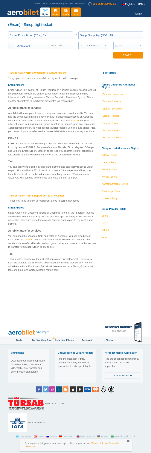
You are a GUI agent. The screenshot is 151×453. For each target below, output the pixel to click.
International (23, 436)
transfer (66, 12)
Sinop (105, 215)
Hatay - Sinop (109, 162)
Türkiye (39, 436)
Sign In (138, 14)
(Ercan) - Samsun (111, 101)
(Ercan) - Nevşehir (111, 137)
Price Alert (87, 340)
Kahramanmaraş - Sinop (115, 183)
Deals (19, 340)
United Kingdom (86, 436)
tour (76, 12)
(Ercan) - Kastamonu (113, 94)
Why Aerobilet (56, 3)
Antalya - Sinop (110, 169)
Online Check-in (40, 3)
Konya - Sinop (109, 176)
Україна (102, 436)
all (120, 45)
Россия (51, 436)
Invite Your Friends (64, 340)
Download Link (122, 375)
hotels (55, 12)
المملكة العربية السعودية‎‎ (123, 436)
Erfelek (105, 230)
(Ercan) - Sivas (110, 123)
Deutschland (66, 436)
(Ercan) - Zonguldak (112, 108)
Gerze (105, 223)
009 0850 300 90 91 (102, 4)
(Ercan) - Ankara (111, 115)
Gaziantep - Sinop (111, 191)
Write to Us (80, 3)
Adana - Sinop (109, 155)
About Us (68, 3)
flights (45, 12)
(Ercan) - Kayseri (111, 130)
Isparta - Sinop (110, 198)
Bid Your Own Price (42, 340)
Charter (109, 340)
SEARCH (128, 55)
